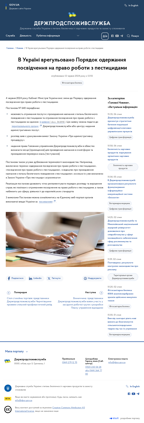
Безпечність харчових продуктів (123, 167)
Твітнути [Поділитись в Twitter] (56, 278)
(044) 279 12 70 (69, 362)
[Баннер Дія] (105, 36)
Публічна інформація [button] (48, 36)
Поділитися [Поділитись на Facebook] (17, 278)
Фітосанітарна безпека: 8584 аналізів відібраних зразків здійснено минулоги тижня (122, 295)
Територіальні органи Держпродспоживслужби (123, 277)
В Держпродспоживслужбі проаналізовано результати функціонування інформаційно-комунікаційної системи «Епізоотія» (122, 189)
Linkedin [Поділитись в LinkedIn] (37, 278)
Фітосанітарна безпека (72, 83)
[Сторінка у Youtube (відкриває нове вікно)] (117, 36)
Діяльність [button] (25, 36)
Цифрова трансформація (120, 137)
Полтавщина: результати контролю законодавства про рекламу (123, 266)
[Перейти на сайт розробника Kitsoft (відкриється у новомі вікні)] (114, 418)
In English (133, 5)
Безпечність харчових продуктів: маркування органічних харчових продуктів (119, 154)
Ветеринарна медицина (119, 203)
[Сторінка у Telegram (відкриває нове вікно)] (121, 36)
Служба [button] (10, 36)
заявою (53, 122)
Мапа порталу (14, 351)
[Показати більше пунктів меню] (78, 36)
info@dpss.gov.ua (116, 362)
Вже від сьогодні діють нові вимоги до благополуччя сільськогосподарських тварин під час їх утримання (122, 323)
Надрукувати (94, 278)
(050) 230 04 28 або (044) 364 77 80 (93, 370)
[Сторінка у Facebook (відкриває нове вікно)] (112, 36)
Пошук (135, 36)
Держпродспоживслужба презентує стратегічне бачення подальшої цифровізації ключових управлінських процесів (121, 125)
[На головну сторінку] (72, 20)
